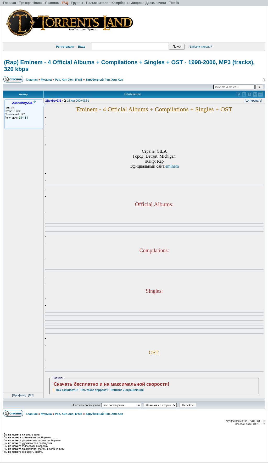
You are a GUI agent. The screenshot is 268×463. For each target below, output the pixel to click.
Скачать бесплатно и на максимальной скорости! (111, 384)
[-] (26, 117)
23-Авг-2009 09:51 (78, 100)
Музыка (46, 79)
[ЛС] (31, 395)
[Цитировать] (253, 100)
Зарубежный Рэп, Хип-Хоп (104, 79)
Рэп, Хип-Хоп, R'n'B (68, 79)
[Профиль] (19, 395)
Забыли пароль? (201, 46)
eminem (172, 166)
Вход (81, 46)
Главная (32, 79)
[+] (23, 117)
